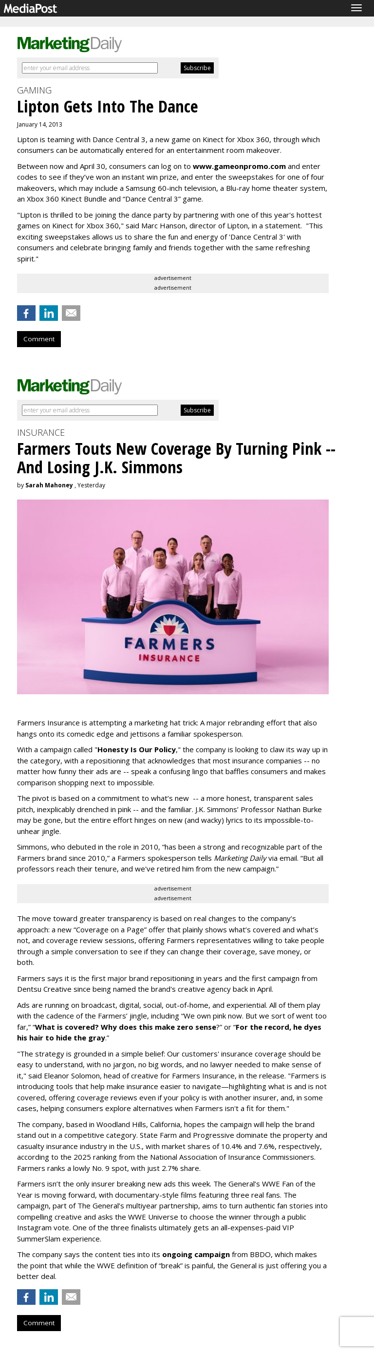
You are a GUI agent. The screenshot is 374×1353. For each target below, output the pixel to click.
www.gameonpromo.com (239, 166)
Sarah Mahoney (49, 485)
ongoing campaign (196, 1254)
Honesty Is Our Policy (136, 749)
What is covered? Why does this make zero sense (125, 1027)
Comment (39, 338)
